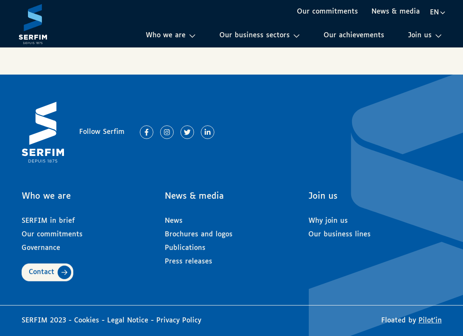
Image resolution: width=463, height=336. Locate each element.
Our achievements (354, 35)
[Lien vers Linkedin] (207, 132)
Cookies (88, 320)
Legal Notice (127, 320)
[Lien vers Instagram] (167, 132)
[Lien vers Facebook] (146, 132)
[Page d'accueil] (33, 23)
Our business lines (339, 231)
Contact (41, 268)
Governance (41, 244)
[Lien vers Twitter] (187, 132)
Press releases (188, 258)
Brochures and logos (199, 231)
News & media (396, 11)
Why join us (328, 217)
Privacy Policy (178, 320)
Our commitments (327, 11)
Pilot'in (430, 320)
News (174, 217)
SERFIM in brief (48, 217)
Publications (185, 244)
